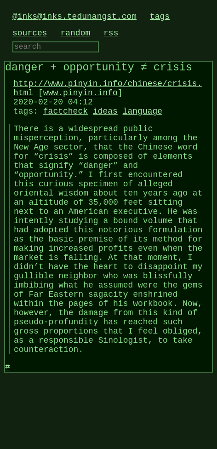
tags (160, 16)
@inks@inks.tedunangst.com (74, 16)
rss (110, 33)
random (75, 33)
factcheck (65, 122)
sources (29, 33)
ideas (105, 122)
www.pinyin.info (80, 100)
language (142, 122)
